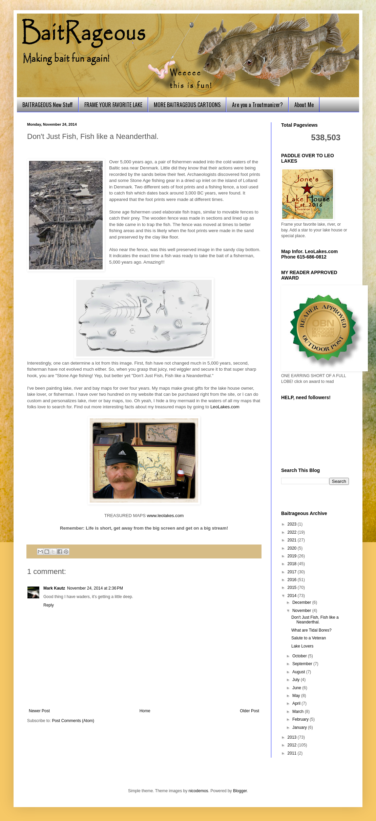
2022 (293, 532)
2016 (293, 579)
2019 (293, 556)
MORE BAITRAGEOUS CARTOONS (187, 105)
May (296, 695)
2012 (293, 745)
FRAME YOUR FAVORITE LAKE (113, 105)
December (302, 602)
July (296, 679)
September (302, 663)
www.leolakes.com (165, 515)
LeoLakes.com (224, 406)
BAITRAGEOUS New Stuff (47, 105)
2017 (293, 572)
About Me (304, 105)
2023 (293, 524)
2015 (293, 587)
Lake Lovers (302, 646)
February (301, 719)
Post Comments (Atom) (73, 720)
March (298, 711)
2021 (293, 540)
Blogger (240, 790)
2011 (293, 753)
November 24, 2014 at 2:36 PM (95, 588)
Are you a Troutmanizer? (257, 105)
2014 (293, 595)
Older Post (249, 711)
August (299, 672)
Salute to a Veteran (308, 638)
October (300, 656)
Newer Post (39, 711)
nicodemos (198, 790)
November (302, 610)
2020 (293, 548)
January (300, 727)
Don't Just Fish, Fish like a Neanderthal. (315, 619)
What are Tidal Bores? (311, 630)
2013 (293, 737)
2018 (293, 563)
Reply (48, 605)
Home (145, 711)
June (297, 687)
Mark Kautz (54, 588)
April (296, 703)
